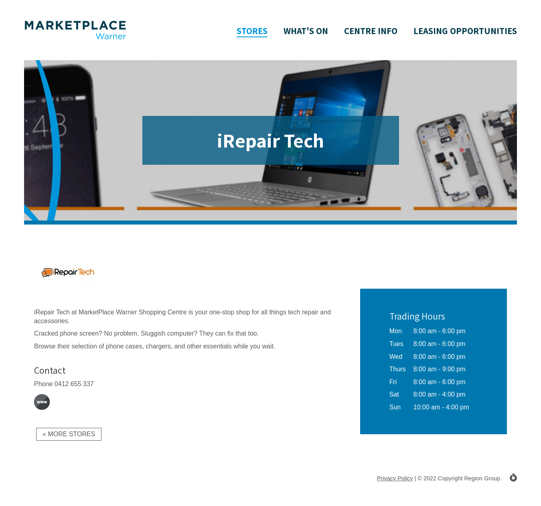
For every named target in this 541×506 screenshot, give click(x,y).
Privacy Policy (395, 478)
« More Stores (69, 434)
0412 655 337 (74, 384)
